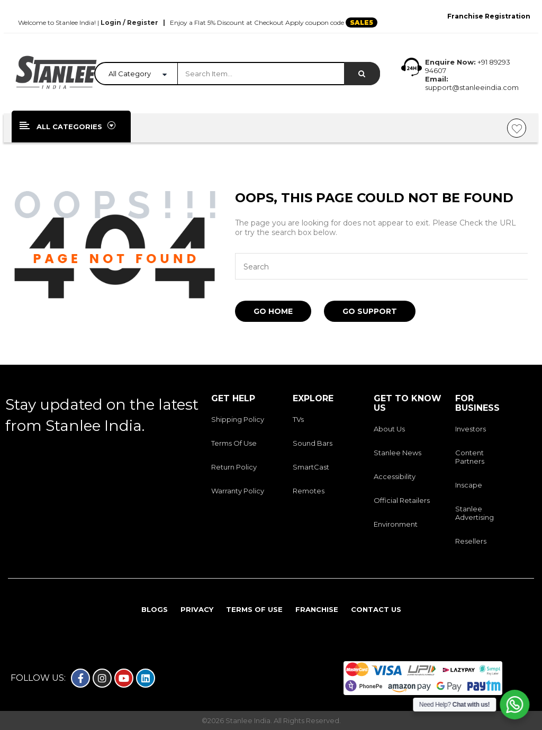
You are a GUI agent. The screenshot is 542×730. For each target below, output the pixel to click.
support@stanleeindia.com (472, 87)
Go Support (369, 311)
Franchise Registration (488, 16)
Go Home (273, 311)
